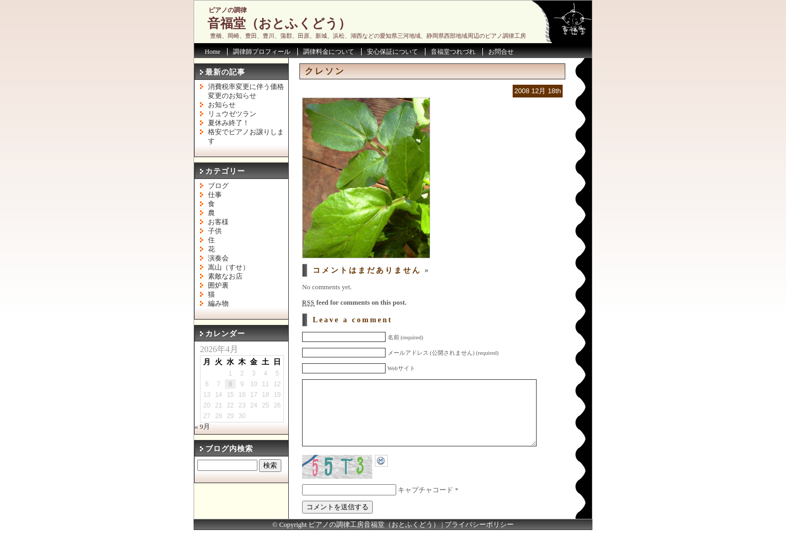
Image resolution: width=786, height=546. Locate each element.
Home (212, 51)
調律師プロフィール (261, 51)
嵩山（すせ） (228, 267)
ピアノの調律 (227, 10)
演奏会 (218, 258)
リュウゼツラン (232, 114)
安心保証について (392, 51)
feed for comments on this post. (354, 302)
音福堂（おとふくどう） (279, 23)
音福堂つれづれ (453, 51)
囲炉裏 (218, 285)
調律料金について (328, 51)
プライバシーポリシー (479, 540)
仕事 (215, 195)
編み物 (218, 303)
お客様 (218, 222)
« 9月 (202, 426)
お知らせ (222, 105)
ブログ (218, 186)
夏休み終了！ (228, 123)
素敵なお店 (225, 276)
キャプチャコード (425, 506)
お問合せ (501, 51)
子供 (215, 231)
